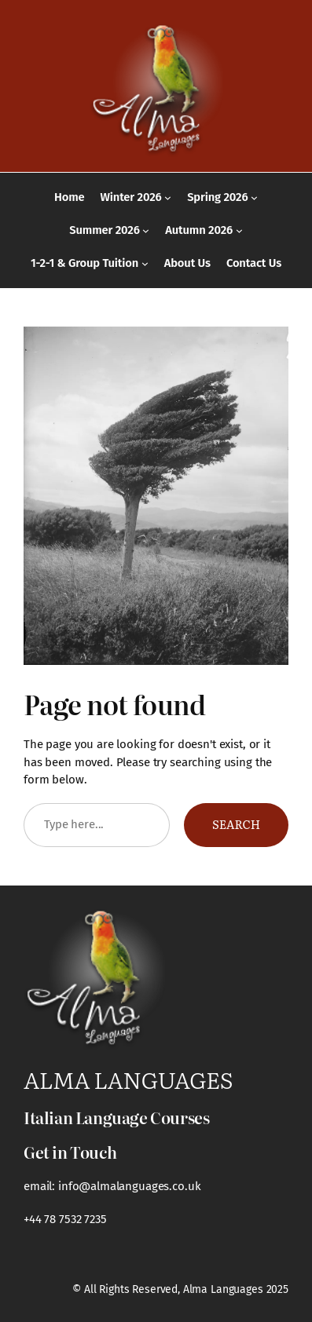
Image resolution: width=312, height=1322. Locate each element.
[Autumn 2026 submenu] (239, 230)
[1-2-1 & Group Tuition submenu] (145, 263)
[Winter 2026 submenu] (167, 197)
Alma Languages (128, 1079)
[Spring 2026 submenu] (254, 197)
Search (236, 824)
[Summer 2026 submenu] (145, 230)
